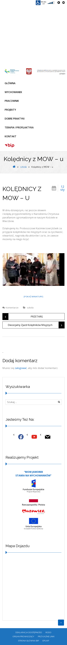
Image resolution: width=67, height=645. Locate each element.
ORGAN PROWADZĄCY (23, 636)
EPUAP (46, 641)
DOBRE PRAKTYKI (14, 118)
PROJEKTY (10, 109)
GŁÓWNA (10, 83)
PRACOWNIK (12, 101)
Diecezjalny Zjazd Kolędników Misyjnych (36, 325)
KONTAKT (10, 136)
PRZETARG (23, 316)
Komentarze (12, 307)
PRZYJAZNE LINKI (46, 636)
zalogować (21, 368)
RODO (48, 632)
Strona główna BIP (28, 641)
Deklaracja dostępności (28, 632)
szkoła (23, 167)
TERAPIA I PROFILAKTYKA (19, 127)
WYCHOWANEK (13, 92)
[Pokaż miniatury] (33, 296)
